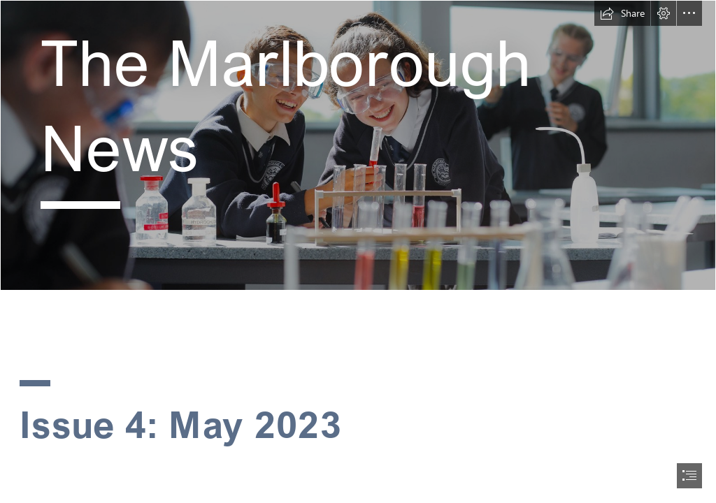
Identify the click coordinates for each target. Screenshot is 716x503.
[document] (358, 251)
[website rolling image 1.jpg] (358, 145)
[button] (622, 13)
